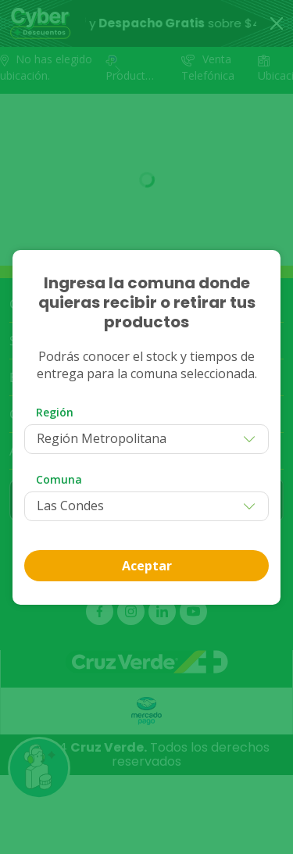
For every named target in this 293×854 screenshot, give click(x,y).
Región (54, 412)
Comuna (59, 479)
